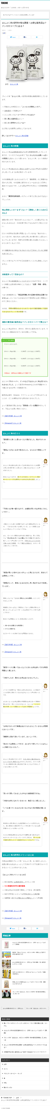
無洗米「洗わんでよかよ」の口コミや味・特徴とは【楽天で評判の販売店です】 (29, 953)
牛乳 (5, 1083)
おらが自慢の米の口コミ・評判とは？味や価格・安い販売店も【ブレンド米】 (29, 963)
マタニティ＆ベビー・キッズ (13, 1073)
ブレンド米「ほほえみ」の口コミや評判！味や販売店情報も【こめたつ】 (29, 992)
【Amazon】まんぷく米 (12, 423)
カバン (6, 1069)
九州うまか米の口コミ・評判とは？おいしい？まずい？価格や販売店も (29, 973)
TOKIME (4, 3)
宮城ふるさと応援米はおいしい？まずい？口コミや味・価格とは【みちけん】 (29, 982)
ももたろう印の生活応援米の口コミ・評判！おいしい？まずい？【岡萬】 (29, 943)
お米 (4, 33)
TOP (7, 1098)
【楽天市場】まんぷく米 (13, 416)
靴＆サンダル (8, 1087)
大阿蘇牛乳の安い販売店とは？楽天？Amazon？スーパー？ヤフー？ (25, 1052)
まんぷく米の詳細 (21, 136)
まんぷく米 (14, 84)
